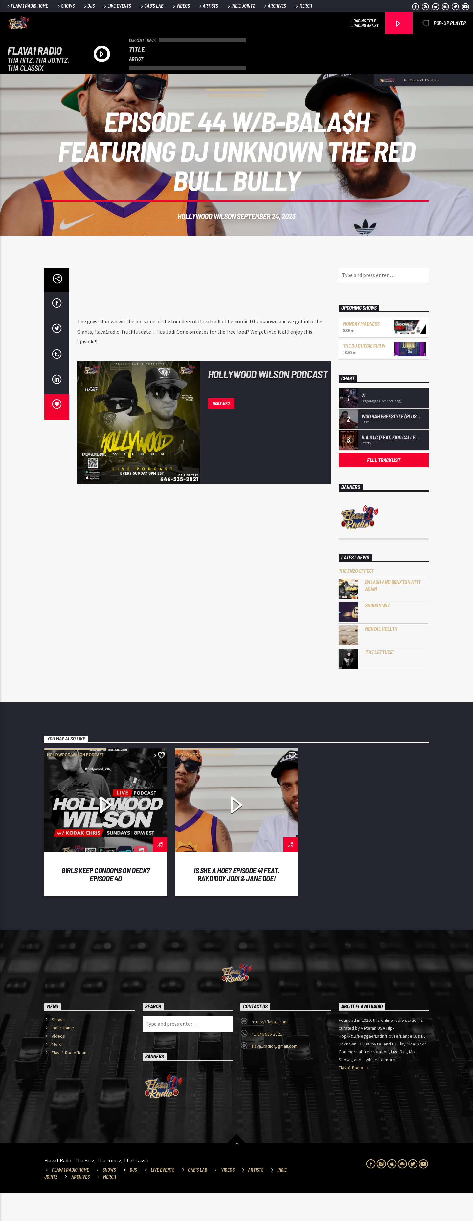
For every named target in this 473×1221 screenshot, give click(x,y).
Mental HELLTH (381, 656)
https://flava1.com (270, 1049)
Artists (208, 6)
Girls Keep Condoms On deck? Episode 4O (105, 901)
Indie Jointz (241, 6)
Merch (303, 6)
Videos (181, 6)
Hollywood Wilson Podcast (236, 109)
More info (221, 431)
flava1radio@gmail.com (275, 1074)
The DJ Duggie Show (364, 373)
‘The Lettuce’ (379, 679)
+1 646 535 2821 (267, 1062)
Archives (274, 6)
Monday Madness (361, 351)
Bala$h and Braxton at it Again (393, 612)
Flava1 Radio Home (27, 6)
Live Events (117, 6)
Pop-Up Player (443, 23)
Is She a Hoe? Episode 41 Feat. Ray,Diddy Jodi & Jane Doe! (236, 901)
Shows (65, 6)
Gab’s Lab (152, 6)
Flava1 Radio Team (70, 1080)
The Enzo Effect (356, 598)
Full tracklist (383, 487)
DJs (89, 6)
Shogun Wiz (377, 633)
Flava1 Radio (354, 1095)
